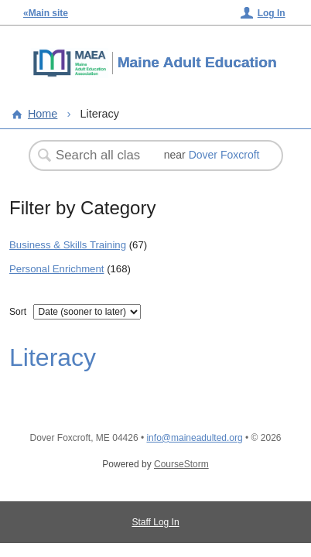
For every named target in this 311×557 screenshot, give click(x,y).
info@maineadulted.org (194, 437)
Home (42, 114)
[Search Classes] (99, 155)
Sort (17, 311)
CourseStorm (181, 464)
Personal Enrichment (56, 269)
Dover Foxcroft (224, 155)
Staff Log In (155, 522)
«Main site (45, 13)
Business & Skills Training (67, 245)
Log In (271, 13)
